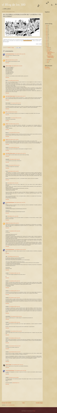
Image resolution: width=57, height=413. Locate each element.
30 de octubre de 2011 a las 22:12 (13, 223)
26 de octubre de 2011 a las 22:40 (13, 80)
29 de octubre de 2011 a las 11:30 (13, 216)
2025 (47, 25)
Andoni (7, 123)
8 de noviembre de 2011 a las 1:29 (14, 290)
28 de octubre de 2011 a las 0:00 (13, 139)
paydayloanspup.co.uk (15, 382)
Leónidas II (48, 67)
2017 (47, 37)
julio (47, 62)
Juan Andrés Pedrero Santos (10, 96)
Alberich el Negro (8, 65)
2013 (47, 43)
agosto (48, 60)
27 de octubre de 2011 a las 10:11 (16, 117)
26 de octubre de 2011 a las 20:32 (17, 65)
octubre (48, 50)
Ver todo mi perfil (47, 68)
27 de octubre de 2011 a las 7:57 (20, 96)
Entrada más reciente (6, 402)
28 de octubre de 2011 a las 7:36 (20, 153)
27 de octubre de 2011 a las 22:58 (14, 132)
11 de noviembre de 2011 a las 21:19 (14, 351)
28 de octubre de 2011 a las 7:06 (14, 147)
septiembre (48, 59)
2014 (47, 41)
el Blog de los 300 (13, 4)
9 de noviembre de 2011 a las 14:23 (16, 316)
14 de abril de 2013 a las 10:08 (13, 377)
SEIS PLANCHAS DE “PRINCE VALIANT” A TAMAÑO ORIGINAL (50, 56)
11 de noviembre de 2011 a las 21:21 (17, 364)
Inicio (23, 402)
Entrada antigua (39, 402)
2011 (47, 46)
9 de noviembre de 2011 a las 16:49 (14, 322)
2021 (47, 31)
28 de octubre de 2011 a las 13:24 (13, 171)
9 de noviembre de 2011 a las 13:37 (14, 306)
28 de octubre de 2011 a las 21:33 (20, 202)
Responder (7, 56)
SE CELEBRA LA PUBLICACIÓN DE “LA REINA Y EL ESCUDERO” (51, 53)
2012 (47, 44)
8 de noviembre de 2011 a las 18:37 (14, 297)
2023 (47, 28)
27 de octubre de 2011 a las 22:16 (13, 123)
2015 (47, 40)
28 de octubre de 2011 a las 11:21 (14, 165)
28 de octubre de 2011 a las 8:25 (15, 159)
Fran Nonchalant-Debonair (10, 202)
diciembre (48, 47)
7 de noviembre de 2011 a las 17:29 (13, 256)
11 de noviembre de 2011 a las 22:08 (20, 370)
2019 (47, 34)
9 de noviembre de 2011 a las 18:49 (16, 331)
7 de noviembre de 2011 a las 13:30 (20, 249)
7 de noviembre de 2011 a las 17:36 (14, 273)
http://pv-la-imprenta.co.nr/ (27, 40)
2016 (47, 38)
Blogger (34, 410)
